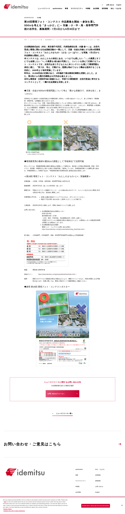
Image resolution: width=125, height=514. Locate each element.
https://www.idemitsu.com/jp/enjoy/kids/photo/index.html (56, 274)
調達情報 (98, 481)
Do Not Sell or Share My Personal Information (95, 506)
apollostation (79, 469)
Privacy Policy (7, 509)
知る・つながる (99, 469)
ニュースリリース (44, 8)
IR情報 (77, 486)
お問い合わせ (110, 5)
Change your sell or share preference (14, 511)
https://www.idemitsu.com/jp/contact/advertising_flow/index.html (63, 229)
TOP (25, 39)
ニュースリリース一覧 (36, 39)
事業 (76, 475)
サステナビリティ (80, 481)
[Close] (122, 506)
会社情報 (78, 492)
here (5, 502)
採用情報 (98, 475)
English (118, 5)
